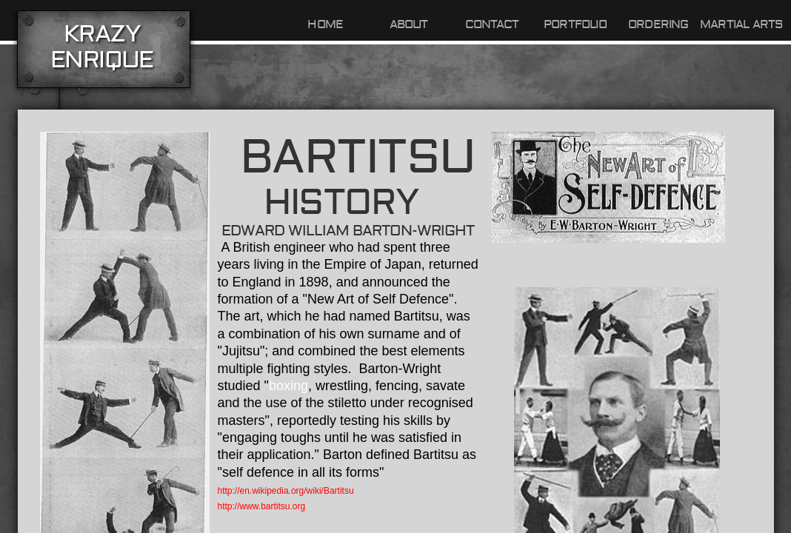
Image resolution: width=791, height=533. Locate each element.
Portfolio (575, 24)
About (409, 24)
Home (325, 24)
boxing (288, 385)
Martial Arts (741, 24)
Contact (491, 24)
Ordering (658, 24)
